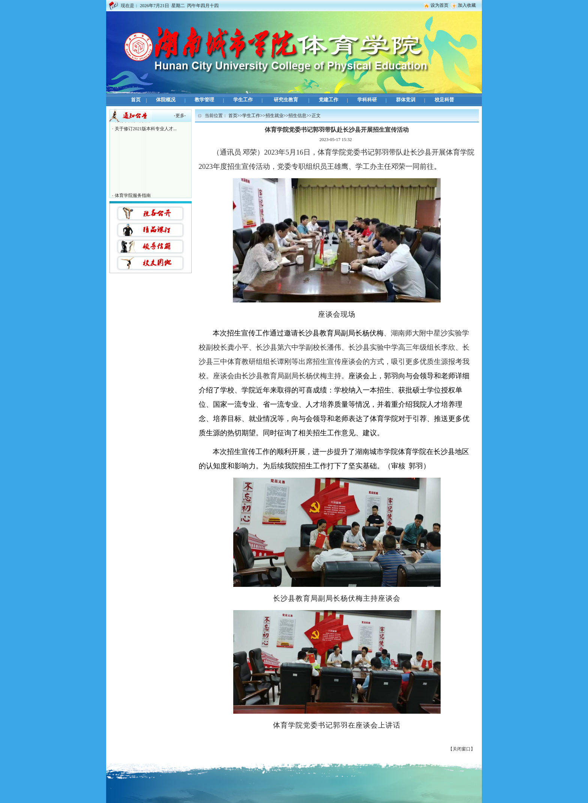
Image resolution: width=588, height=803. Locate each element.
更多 (180, 115)
